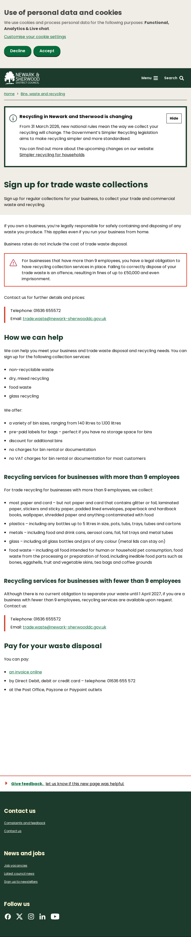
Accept (46, 51)
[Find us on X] (19, 918)
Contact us (13, 831)
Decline (17, 51)
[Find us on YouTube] (55, 918)
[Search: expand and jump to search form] (174, 78)
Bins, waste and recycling (43, 93)
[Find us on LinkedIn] (42, 918)
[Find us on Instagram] (31, 918)
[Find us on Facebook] (8, 918)
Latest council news (19, 873)
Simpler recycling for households (51, 155)
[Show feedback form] (67, 783)
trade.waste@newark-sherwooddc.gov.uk (64, 319)
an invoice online (25, 672)
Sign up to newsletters (21, 881)
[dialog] (95, 34)
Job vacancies (15, 865)
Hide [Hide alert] (174, 118)
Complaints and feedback (24, 823)
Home (9, 93)
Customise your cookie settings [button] (35, 37)
